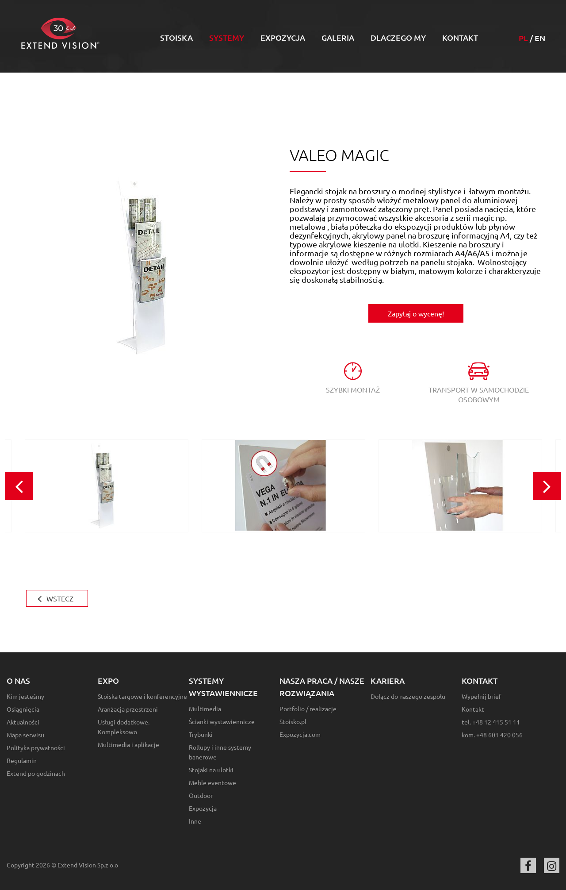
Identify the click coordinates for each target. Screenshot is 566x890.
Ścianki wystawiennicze (222, 721)
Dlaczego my (398, 37)
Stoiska (176, 37)
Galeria (337, 37)
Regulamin (22, 760)
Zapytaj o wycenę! (416, 313)
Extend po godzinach (36, 773)
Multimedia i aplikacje (128, 744)
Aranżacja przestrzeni (128, 709)
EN (540, 38)
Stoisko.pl (292, 721)
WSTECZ (59, 598)
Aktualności (23, 722)
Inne (195, 821)
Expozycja (282, 37)
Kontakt (460, 37)
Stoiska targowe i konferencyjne (142, 696)
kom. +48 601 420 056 (492, 735)
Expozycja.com (300, 734)
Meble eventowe (212, 782)
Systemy (226, 37)
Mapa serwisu (25, 735)
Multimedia (205, 709)
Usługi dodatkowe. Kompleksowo (123, 727)
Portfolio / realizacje (308, 709)
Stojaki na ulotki (211, 770)
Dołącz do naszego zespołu (408, 696)
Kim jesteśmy (25, 696)
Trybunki (201, 734)
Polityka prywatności (36, 747)
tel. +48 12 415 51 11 (491, 722)
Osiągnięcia (23, 709)
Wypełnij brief (481, 696)
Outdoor (201, 795)
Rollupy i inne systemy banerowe (220, 752)
